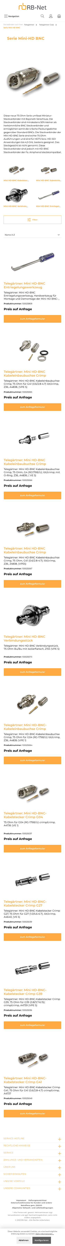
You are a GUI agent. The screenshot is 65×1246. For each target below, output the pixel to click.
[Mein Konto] (51, 16)
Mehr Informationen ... (45, 1234)
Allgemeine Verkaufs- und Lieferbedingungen (32, 1208)
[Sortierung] (32, 235)
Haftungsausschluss (37, 1200)
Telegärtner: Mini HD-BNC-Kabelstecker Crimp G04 (25, 815)
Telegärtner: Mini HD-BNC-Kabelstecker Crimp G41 (25, 1080)
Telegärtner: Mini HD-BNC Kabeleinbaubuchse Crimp (25, 373)
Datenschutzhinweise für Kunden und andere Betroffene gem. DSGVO (31, 1204)
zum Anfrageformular (32, 318)
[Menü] (11, 16)
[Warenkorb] (59, 16)
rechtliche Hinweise (16, 1145)
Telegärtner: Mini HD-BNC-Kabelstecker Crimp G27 (25, 903)
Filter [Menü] (32, 219)
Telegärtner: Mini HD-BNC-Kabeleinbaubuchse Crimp (25, 727)
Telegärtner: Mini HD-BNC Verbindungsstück (24, 638)
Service (8, 1152)
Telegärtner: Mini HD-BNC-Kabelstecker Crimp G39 (25, 992)
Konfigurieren (42, 1240)
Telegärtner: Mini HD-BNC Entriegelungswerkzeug (24, 285)
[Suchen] (42, 16)
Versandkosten (14, 1215)
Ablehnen (24, 1240)
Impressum (21, 1200)
